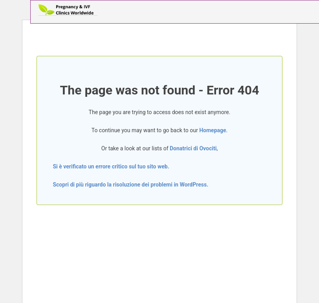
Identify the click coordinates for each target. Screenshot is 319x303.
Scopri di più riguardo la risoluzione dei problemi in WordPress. (130, 184)
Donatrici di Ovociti (193, 148)
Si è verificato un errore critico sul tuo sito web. (111, 166)
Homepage (212, 130)
